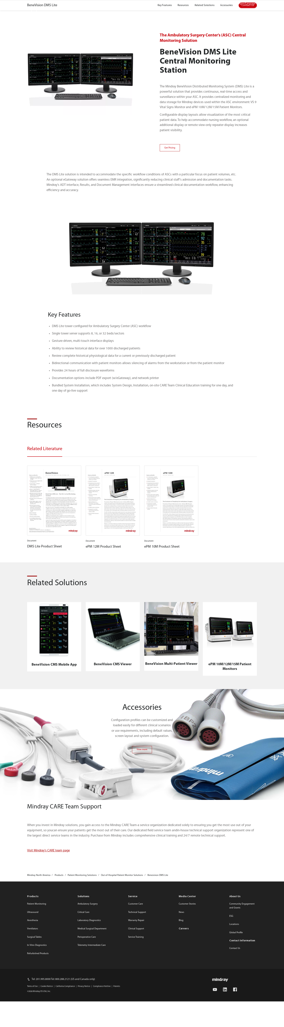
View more (142, 860)
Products (32, 1007)
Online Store (169, 4)
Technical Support (137, 1023)
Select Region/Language (243, 4)
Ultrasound (32, 1023)
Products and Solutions (80, 12)
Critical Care (83, 1023)
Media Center (190, 4)
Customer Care (135, 1015)
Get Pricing (169, 259)
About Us (200, 12)
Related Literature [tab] (44, 559)
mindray (35, 12)
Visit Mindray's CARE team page (48, 961)
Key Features (165, 116)
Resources (144, 12)
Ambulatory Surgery (88, 1015)
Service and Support (116, 12)
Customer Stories (187, 1015)
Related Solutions (204, 116)
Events (164, 12)
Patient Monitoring (36, 1015)
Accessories (226, 116)
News (181, 1023)
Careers (181, 12)
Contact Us (211, 4)
